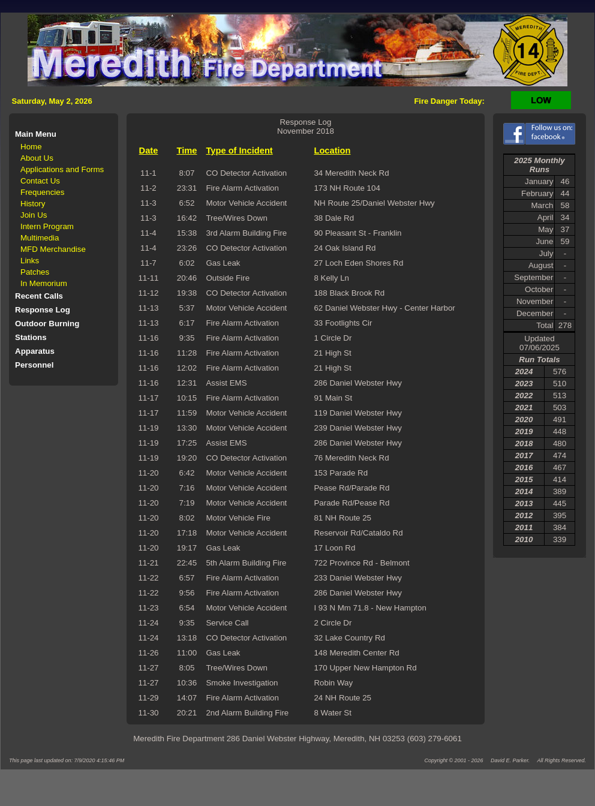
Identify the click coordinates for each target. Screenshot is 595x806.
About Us (36, 158)
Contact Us (40, 180)
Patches (34, 271)
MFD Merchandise (53, 249)
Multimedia (39, 237)
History (32, 203)
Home (31, 146)
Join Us (33, 214)
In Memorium (43, 283)
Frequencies (42, 192)
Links (29, 260)
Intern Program (47, 226)
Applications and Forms (62, 169)
